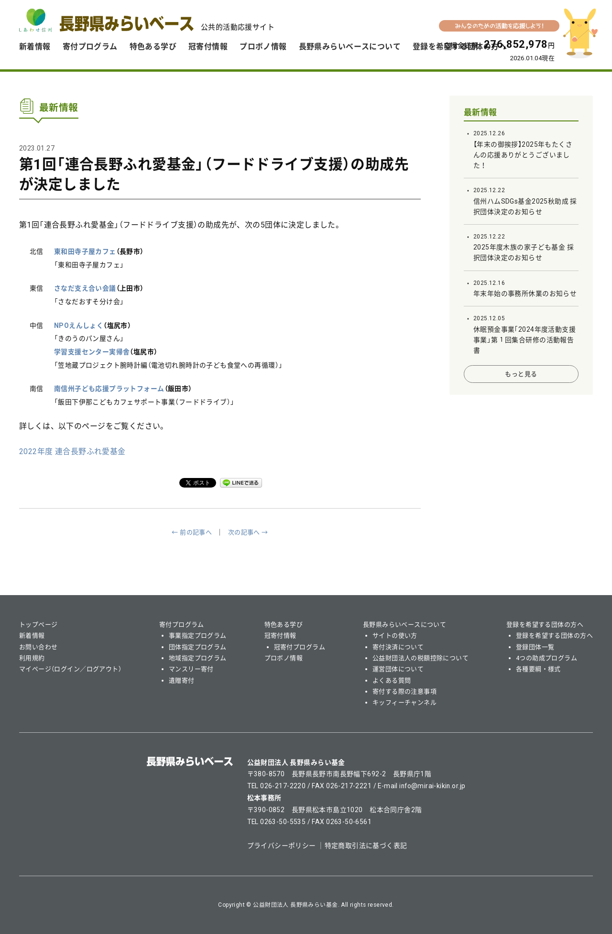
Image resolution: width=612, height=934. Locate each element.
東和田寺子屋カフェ (85, 251)
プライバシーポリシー (281, 845)
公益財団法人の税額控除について (420, 658)
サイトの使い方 (394, 635)
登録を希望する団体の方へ (544, 624)
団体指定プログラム (198, 647)
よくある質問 (391, 680)
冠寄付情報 (208, 46)
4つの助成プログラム (546, 658)
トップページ (38, 624)
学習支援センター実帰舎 (92, 352)
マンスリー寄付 (191, 669)
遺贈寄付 (182, 680)
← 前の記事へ (192, 532)
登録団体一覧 (535, 647)
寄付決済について (398, 647)
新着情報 (35, 46)
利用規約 (32, 658)
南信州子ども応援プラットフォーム (109, 388)
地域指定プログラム (198, 658)
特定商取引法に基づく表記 (366, 845)
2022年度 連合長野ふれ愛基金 (72, 451)
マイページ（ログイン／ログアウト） (70, 669)
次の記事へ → (248, 532)
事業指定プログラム (198, 635)
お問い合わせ (38, 647)
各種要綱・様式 (538, 669)
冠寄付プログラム (299, 647)
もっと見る (521, 374)
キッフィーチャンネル (404, 702)
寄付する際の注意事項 (404, 691)
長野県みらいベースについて (350, 46)
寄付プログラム (90, 46)
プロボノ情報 (263, 46)
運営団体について (398, 669)
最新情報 (480, 112)
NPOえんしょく (78, 325)
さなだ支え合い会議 (85, 288)
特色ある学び (153, 46)
